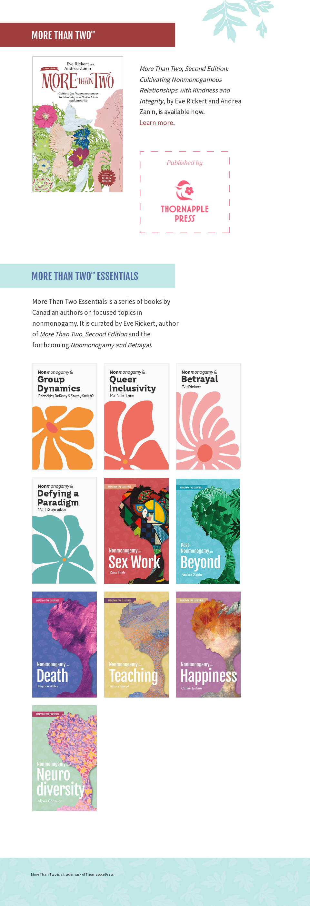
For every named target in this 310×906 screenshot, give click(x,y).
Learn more (156, 122)
